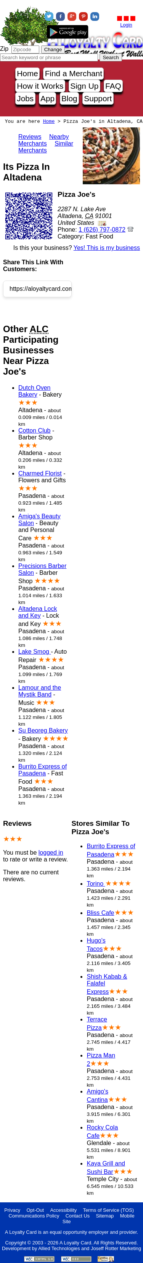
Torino (96, 883)
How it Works (40, 86)
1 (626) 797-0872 (102, 229)
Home (27, 73)
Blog (69, 98)
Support (98, 98)
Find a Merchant (73, 73)
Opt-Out (35, 1210)
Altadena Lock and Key (37, 612)
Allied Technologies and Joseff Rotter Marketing (89, 1248)
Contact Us (78, 1216)
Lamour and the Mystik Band (39, 691)
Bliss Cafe (100, 913)
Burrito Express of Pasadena (42, 770)
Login (126, 25)
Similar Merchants (45, 147)
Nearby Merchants (43, 140)
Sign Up (84, 86)
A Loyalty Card (75, 1243)
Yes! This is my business (107, 248)
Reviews (29, 136)
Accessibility (63, 1210)
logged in (51, 852)
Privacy (12, 1210)
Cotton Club (34, 430)
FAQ (113, 86)
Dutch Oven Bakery (34, 391)
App (47, 98)
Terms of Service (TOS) (108, 1210)
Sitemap (105, 1216)
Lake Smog (34, 651)
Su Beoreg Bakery (43, 730)
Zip (4, 48)
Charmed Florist (40, 473)
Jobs (25, 98)
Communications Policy (33, 1216)
